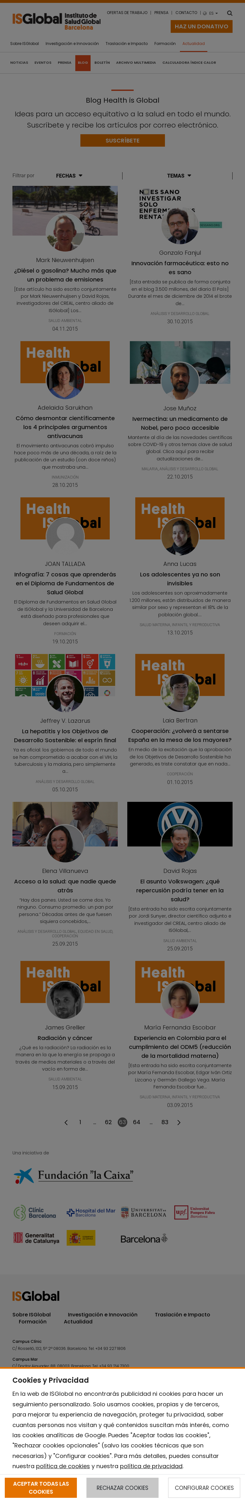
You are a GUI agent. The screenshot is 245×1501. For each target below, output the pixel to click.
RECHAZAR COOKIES (122, 1488)
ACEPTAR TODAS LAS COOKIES (41, 1487)
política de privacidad (151, 1466)
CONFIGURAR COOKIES (204, 1488)
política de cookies (63, 1466)
